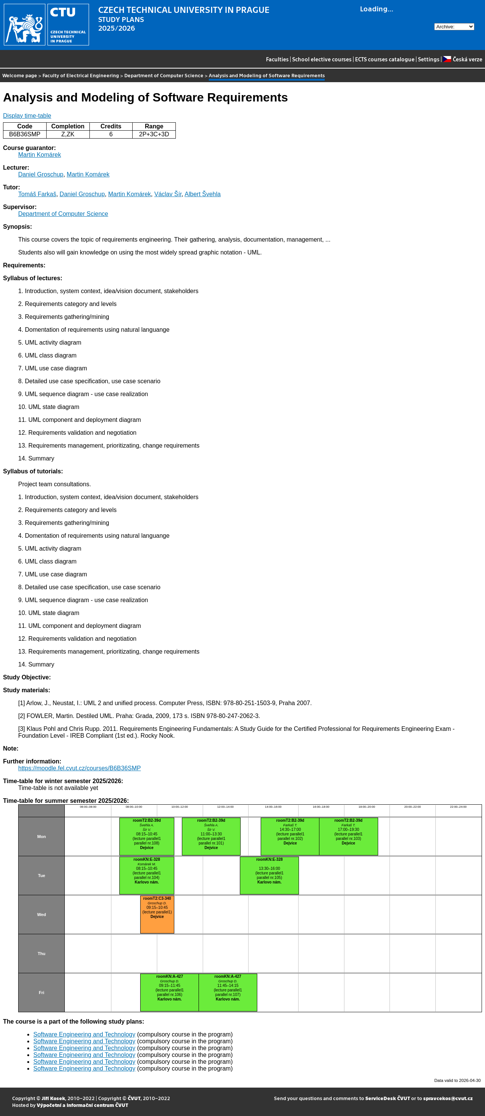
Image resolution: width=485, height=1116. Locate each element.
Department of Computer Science (163, 75)
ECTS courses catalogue (385, 59)
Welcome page (19, 75)
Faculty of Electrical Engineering (80, 75)
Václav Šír (167, 194)
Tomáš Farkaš (37, 194)
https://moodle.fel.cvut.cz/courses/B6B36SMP (79, 768)
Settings (429, 59)
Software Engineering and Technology (84, 1034)
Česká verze (462, 59)
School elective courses (322, 59)
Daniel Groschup (40, 174)
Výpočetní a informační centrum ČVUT (82, 1105)
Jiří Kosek (53, 1098)
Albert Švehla (203, 194)
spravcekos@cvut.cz (448, 1098)
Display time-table (27, 115)
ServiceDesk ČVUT (387, 1098)
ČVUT (134, 1098)
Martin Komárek (39, 154)
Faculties (277, 59)
